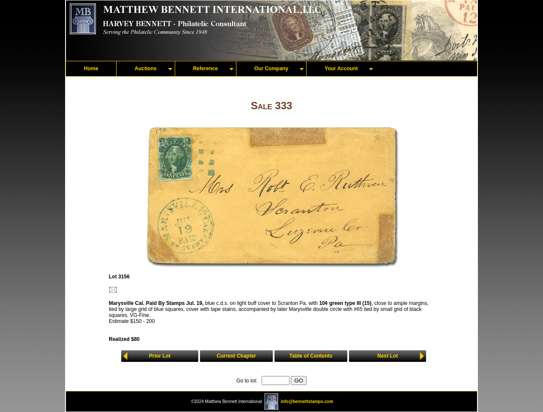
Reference (205, 69)
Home (91, 69)
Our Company (271, 69)
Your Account (341, 69)
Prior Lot (159, 356)
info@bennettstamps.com (307, 401)
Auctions (145, 69)
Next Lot (387, 356)
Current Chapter (236, 356)
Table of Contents (310, 356)
